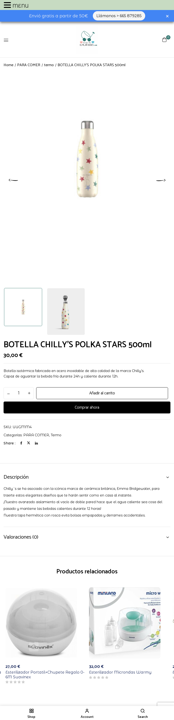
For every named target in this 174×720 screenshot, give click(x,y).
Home (8, 65)
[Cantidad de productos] (19, 392)
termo (49, 65)
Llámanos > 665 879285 (119, 16)
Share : (9, 443)
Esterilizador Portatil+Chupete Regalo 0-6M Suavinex (45, 674)
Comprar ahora (87, 407)
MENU (20, 6)
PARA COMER (28, 65)
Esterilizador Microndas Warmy (120, 672)
